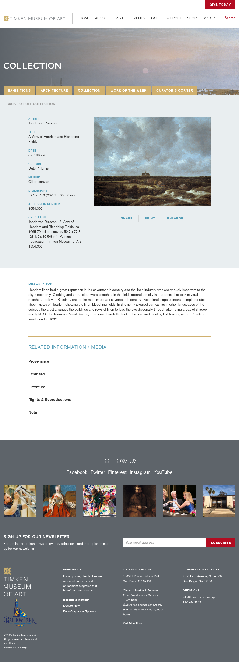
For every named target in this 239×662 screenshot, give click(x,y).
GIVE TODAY (220, 4)
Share (127, 218)
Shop (192, 18)
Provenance (38, 361)
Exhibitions (19, 90)
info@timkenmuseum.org (199, 597)
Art (154, 18)
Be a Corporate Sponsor (79, 611)
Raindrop (22, 647)
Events (138, 18)
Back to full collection (31, 104)
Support (174, 18)
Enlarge (175, 218)
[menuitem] (85, 18)
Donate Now (71, 605)
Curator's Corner (174, 90)
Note (32, 412)
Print (150, 218)
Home (85, 18)
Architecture (54, 90)
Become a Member (76, 600)
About (101, 18)
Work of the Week (129, 90)
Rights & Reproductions (49, 399)
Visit (119, 18)
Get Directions (133, 623)
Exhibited (36, 374)
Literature (36, 387)
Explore (209, 18)
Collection (89, 90)
